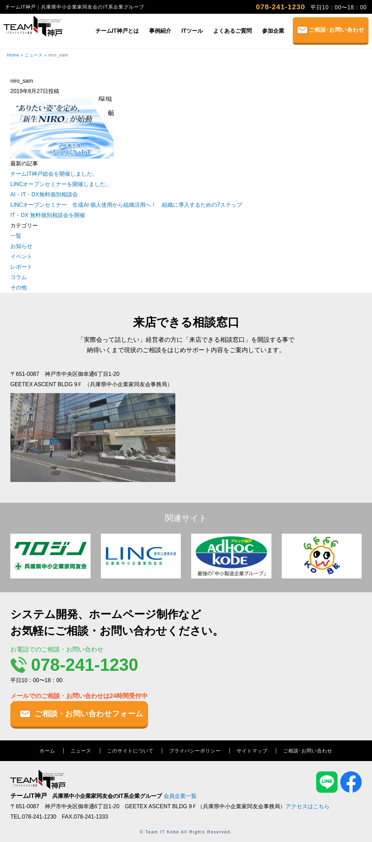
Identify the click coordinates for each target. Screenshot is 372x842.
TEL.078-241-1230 (33, 817)
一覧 (15, 236)
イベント (21, 256)
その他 (18, 287)
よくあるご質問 (232, 31)
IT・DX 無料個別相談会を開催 (47, 215)
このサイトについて (130, 750)
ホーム (47, 750)
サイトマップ (252, 750)
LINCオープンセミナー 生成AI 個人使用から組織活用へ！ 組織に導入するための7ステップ (126, 205)
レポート (21, 267)
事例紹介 (160, 31)
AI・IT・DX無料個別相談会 (44, 194)
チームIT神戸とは (117, 31)
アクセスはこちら (308, 806)
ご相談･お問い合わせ (336, 30)
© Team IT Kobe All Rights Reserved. (186, 832)
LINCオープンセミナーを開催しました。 (60, 184)
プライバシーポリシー (195, 750)
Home (13, 55)
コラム (18, 277)
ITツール (192, 31)
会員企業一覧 (180, 796)
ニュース (34, 55)
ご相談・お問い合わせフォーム (88, 713)
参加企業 (273, 31)
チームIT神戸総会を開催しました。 (54, 174)
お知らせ (21, 246)
